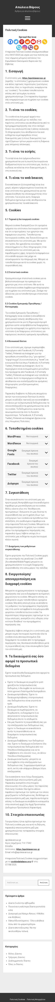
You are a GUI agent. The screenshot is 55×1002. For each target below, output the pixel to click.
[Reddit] (27, 41)
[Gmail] (39, 41)
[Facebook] (10, 41)
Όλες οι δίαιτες (15, 964)
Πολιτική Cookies (17, 999)
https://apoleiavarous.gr (34, 78)
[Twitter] (16, 41)
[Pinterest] (21, 41)
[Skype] (19, 47)
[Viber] (30, 47)
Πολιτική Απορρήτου (36, 999)
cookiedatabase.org (21, 861)
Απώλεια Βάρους (27, 7)
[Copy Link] (44, 41)
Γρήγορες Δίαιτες (16, 957)
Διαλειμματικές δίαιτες (19, 961)
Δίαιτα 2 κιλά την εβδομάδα (21, 903)
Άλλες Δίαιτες (15, 954)
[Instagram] (24, 47)
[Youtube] (33, 41)
